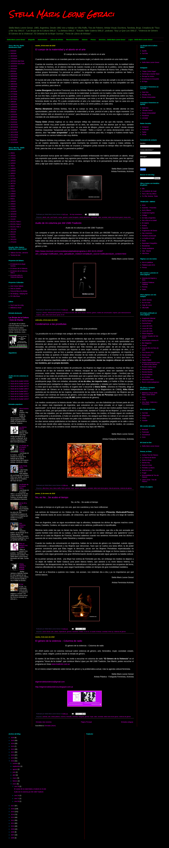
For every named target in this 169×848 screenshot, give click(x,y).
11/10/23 (13, 211)
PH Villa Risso (15, 296)
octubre (15, 763)
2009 (13, 829)
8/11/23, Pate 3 (15, 227)
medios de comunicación (104, 312)
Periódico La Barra (148, 468)
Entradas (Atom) (50, 725)
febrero (15, 781)
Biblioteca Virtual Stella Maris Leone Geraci (149, 393)
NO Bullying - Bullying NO (19, 294)
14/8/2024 (13, 104)
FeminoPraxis (146, 323)
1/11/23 (13, 219)
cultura (56, 631)
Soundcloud (146, 434)
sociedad (104, 217)
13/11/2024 (14, 132)
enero (15, 784)
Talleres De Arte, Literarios (19, 253)
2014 (13, 814)
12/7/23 (13, 178)
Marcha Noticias (147, 321)
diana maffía (57, 488)
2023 (13, 746)
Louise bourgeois (73, 217)
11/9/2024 (13, 114)
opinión (77, 488)
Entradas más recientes (44, 722)
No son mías (146, 302)
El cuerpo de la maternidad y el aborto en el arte (60, 49)
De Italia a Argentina (149, 218)
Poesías (145, 287)
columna (88, 312)
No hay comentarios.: (76, 214)
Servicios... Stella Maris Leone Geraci (112, 39)
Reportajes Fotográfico (149, 243)
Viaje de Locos (147, 305)
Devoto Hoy (146, 462)
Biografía (31, 39)
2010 (13, 826)
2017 (13, 806)
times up (110, 631)
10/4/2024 (13, 66)
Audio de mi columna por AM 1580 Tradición (58, 223)
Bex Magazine (147, 343)
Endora (144, 225)
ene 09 (16, 801)
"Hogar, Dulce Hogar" (149, 71)
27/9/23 (13, 206)
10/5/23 (13, 160)
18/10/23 (13, 214)
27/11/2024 (14, 137)
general (65, 217)
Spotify (144, 51)
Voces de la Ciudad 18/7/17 (19, 386)
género (94, 312)
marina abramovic (84, 217)
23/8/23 (13, 194)
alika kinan (46, 488)
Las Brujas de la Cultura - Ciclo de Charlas (23, 448)
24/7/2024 (13, 96)
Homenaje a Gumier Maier (151, 74)
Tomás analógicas (148, 248)
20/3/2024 (13, 56)
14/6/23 (13, 168)
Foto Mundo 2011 (148, 352)
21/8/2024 (13, 107)
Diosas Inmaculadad (149, 113)
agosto (15, 769)
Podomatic (145, 432)
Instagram (145, 127)
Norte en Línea (147, 465)
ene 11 (16, 798)
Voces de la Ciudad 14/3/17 (19, 394)
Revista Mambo (147, 369)
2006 (13, 838)
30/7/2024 (13, 99)
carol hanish (53, 217)
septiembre (16, 766)
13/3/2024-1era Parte (17, 63)
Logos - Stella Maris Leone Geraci (140, 39)
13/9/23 (13, 201)
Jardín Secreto (147, 300)
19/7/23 (13, 181)
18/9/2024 (13, 117)
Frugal (144, 473)
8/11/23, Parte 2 (15, 224)
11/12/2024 (14, 142)
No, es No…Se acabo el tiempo (51, 497)
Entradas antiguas (127, 722)
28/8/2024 (13, 109)
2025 (13, 740)
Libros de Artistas (56, 39)
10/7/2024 (13, 91)
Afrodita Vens (146, 95)
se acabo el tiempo (95, 631)
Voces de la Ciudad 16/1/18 (19, 384)
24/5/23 (13, 155)
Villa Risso (145, 253)
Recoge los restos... (148, 76)
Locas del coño (147, 328)
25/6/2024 (13, 86)
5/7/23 (12, 176)
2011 (13, 823)
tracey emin (127, 217)
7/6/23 (12, 166)
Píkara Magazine (147, 333)
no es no (86, 631)
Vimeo (144, 418)
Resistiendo (146, 246)
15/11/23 (13, 229)
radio (43, 315)
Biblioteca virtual (15, 308)
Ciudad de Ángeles (148, 213)
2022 (13, 749)
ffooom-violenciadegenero (150, 382)
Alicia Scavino (24, 408)
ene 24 (16, 795)
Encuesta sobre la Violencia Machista (16, 276)
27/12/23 (13, 242)
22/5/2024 (13, 74)
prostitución (83, 488)
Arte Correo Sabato (16, 286)
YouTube (145, 53)
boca (51, 488)
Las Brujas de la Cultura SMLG (23, 486)
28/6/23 (13, 173)
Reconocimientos (72, 39)
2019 (13, 758)
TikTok (144, 134)
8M (76, 312)
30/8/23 (13, 196)
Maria (144, 241)
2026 (13, 737)
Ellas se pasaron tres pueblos (23, 545)
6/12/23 (13, 234)
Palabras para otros (148, 265)
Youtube (145, 420)
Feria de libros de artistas (18, 291)
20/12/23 (13, 239)
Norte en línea (146, 460)
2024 (13, 743)
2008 (13, 832)
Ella (143, 188)
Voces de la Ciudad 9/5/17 (19, 391)
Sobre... (144, 289)
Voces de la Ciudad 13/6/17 (19, 389)
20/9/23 (13, 204)
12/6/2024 (13, 79)
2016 (13, 809)
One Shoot (145, 357)
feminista (75, 716)
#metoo (45, 312)
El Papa (144, 81)
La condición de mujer (149, 191)
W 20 (62, 315)
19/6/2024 (13, 84)
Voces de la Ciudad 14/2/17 (19, 399)
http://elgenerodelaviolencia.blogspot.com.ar (54, 687)
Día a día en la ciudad (149, 220)
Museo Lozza (146, 355)
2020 (13, 755)
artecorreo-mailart (148, 379)
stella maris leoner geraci (115, 217)
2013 (13, 817)
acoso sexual (82, 312)
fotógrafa (81, 716)
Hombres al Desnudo (149, 236)
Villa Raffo (145, 308)
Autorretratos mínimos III (150, 340)
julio (14, 772)
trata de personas (114, 488)
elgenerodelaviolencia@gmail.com (50, 682)
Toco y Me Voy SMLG (149, 194)
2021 (13, 752)
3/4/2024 (13, 53)
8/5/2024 (13, 71)
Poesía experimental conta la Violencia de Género (151, 363)
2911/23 (13, 232)
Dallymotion (146, 415)
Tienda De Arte (15, 255)
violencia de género (126, 488)
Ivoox (144, 437)
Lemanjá (145, 118)
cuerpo (60, 217)
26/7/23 (13, 183)
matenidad (94, 217)
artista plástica (55, 716)
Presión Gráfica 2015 (149, 367)
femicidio (69, 716)
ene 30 (16, 786)
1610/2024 (14, 124)
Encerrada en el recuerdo (150, 79)
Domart (144, 345)
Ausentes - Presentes (149, 208)
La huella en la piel (148, 238)
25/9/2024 (13, 119)
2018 (13, 761)
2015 (13, 811)
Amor (144, 205)
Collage (144, 215)
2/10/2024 (13, 122)
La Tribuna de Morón (149, 457)
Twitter (144, 132)
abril (14, 775)
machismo (75, 631)
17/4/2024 (13, 58)
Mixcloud (145, 429)
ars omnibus (146, 377)
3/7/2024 (13, 89)
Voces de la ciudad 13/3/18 (19, 381)
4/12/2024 (13, 140)
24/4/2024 (13, 69)
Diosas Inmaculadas (149, 97)
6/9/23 (12, 199)
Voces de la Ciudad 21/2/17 (19, 396)
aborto (44, 217)
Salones (85, 39)
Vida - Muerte (146, 251)
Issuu (144, 397)
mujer (99, 217)
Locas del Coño (147, 326)
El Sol (21, 584)
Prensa (93, 39)
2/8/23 (12, 186)
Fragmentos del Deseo (149, 230)
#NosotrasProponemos (55, 312)
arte (48, 217)
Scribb (144, 399)
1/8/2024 (13, 102)
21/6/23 (13, 171)
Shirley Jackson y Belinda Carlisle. (22, 566)
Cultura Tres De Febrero (150, 455)
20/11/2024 (14, 135)
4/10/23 (13, 209)
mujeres (115, 312)
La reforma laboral (23, 428)
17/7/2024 (13, 94)
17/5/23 (13, 158)
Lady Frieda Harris (23, 467)
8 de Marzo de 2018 (68, 312)
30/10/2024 (14, 127)
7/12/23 (13, 237)
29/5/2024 (13, 76)
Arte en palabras (147, 262)
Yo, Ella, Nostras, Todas (150, 196)
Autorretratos (42, 39)
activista (45, 716)
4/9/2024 (13, 112)
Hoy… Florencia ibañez (22, 525)
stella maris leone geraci (101, 488)
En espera (145, 223)
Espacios (145, 228)
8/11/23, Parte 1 (15, 221)
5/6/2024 (13, 81)
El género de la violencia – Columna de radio (58, 641)
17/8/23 (13, 191)
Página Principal (86, 722)
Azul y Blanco (146, 210)
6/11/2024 (13, 129)
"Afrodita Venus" (147, 110)
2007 (13, 835)
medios (81, 631)
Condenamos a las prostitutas (50, 324)
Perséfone (145, 115)
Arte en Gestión (15, 288)
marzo (15, 778)
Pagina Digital (146, 360)
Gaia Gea (145, 92)
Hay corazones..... (148, 233)
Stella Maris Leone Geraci (61, 14)
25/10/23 (13, 216)
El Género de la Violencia (18, 268)
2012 (13, 820)
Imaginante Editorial (148, 318)
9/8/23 (12, 188)
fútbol (63, 488)
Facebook (145, 129)
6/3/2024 (13, 51)
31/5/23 (13, 163)
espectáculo (62, 631)
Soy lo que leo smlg (17, 305)
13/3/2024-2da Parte (17, 61)
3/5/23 (12, 153)
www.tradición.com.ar (60, 664)
